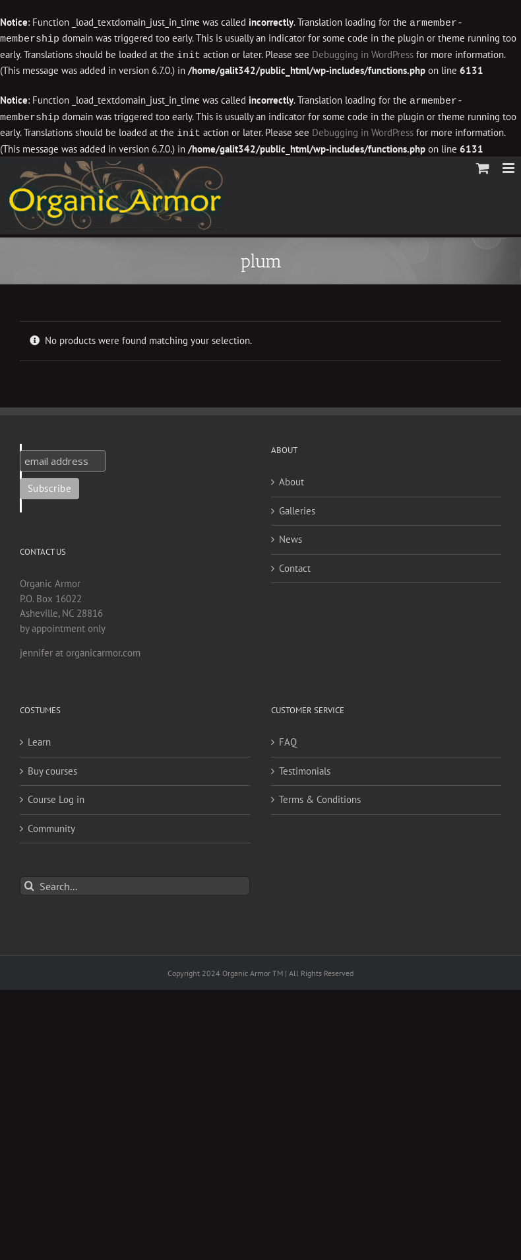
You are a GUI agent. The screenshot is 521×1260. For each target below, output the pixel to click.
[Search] (29, 882)
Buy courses (52, 767)
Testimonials (304, 767)
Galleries (297, 507)
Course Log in (56, 795)
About (291, 478)
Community (51, 824)
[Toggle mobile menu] (509, 164)
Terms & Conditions (320, 795)
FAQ (288, 738)
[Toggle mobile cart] (482, 164)
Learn (39, 738)
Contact (295, 564)
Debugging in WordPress (363, 54)
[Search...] (135, 882)
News (290, 535)
